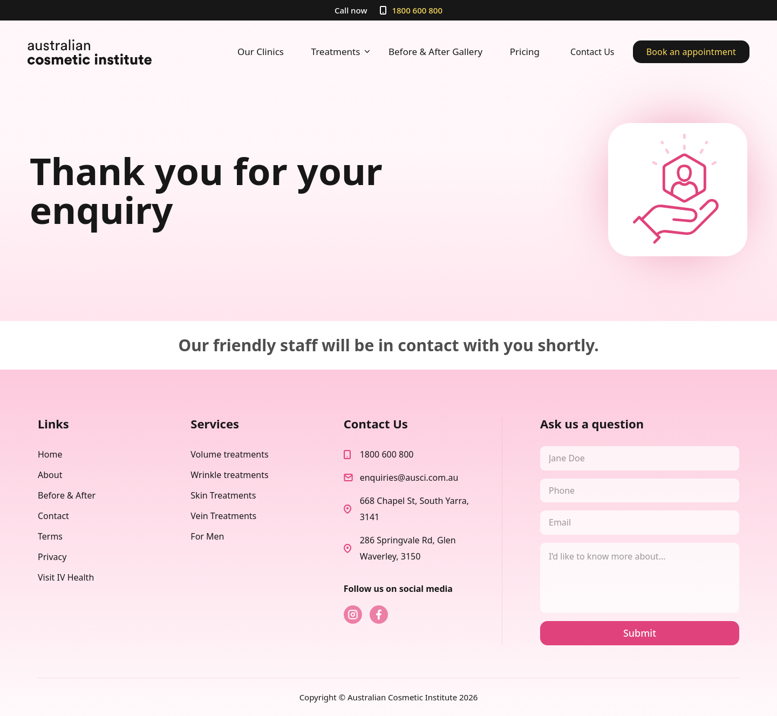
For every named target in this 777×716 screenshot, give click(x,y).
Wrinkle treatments (229, 475)
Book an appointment (691, 52)
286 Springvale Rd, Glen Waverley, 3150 (408, 548)
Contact (53, 516)
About (50, 475)
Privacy (52, 557)
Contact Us (592, 52)
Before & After (67, 495)
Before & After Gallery (435, 51)
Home (50, 454)
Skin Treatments (223, 495)
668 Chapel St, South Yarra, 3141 (414, 509)
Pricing (525, 51)
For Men (207, 536)
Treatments (341, 52)
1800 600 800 (417, 10)
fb (379, 614)
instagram (353, 614)
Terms (50, 536)
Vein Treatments (223, 516)
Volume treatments (229, 454)
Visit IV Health (66, 577)
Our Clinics (260, 51)
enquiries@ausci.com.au (409, 477)
